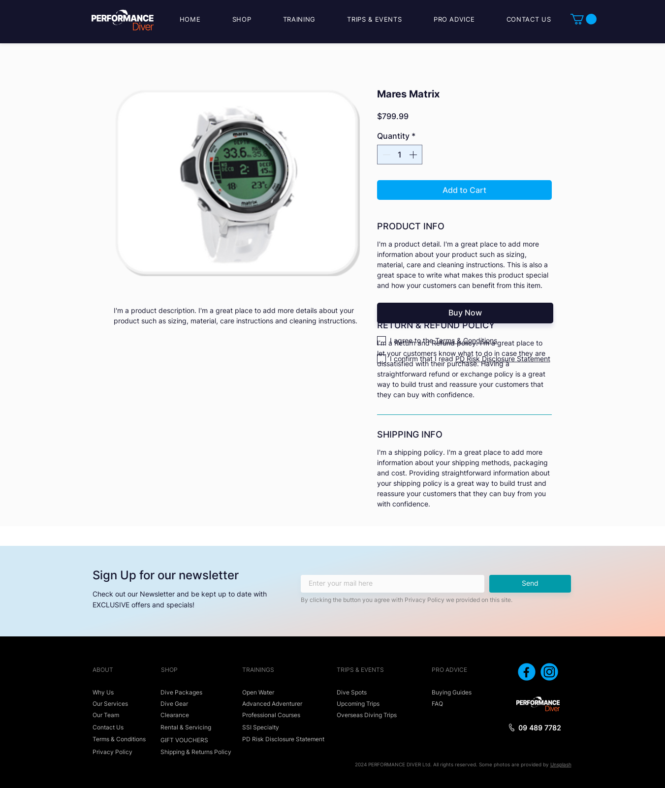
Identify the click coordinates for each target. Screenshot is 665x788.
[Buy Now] (465, 313)
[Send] (530, 584)
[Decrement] (385, 154)
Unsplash (560, 764)
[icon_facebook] (527, 672)
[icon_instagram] (549, 672)
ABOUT (103, 669)
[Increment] (414, 154)
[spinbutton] (399, 154)
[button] (583, 19)
